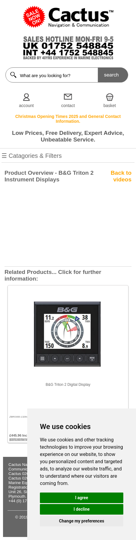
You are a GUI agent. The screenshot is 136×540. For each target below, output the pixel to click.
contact (68, 105)
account (26, 105)
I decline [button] (81, 509)
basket (109, 105)
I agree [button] (81, 497)
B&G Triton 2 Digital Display (68, 384)
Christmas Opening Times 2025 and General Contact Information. (68, 119)
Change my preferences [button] (81, 521)
